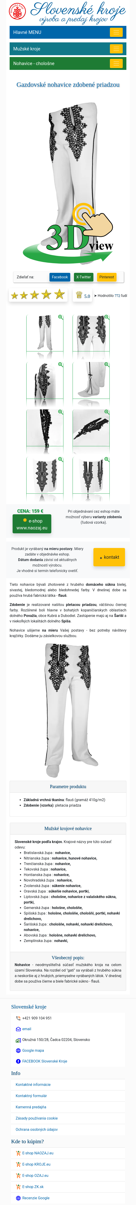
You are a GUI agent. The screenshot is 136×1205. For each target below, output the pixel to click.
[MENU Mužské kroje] (116, 48)
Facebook (60, 277)
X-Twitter (83, 277)
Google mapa (33, 1050)
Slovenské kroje (28, 1007)
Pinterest (106, 277)
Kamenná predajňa (31, 1107)
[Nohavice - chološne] (116, 63)
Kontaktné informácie (33, 1084)
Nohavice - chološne (33, 63)
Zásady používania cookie (36, 1118)
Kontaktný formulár (31, 1096)
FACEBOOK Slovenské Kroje (44, 1061)
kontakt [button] (110, 557)
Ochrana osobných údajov (37, 1129)
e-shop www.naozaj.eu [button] (31, 524)
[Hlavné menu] (116, 32)
